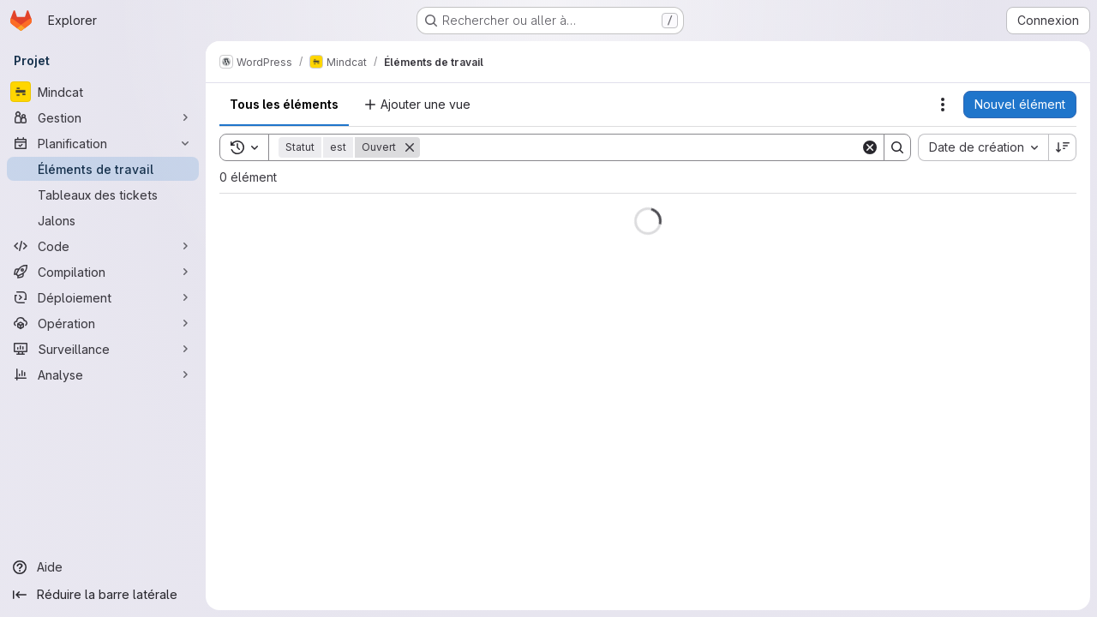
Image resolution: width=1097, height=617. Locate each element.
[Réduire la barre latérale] (103, 595)
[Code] (103, 246)
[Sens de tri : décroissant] (1062, 147)
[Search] (640, 147)
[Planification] (103, 143)
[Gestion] (103, 117)
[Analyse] (103, 374)
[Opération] (103, 323)
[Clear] (870, 147)
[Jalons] (103, 220)
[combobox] (983, 147)
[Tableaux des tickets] (103, 195)
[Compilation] (103, 272)
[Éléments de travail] (103, 169)
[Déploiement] (103, 297)
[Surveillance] (103, 349)
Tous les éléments (284, 104)
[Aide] (103, 567)
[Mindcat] (103, 92)
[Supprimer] (409, 147)
